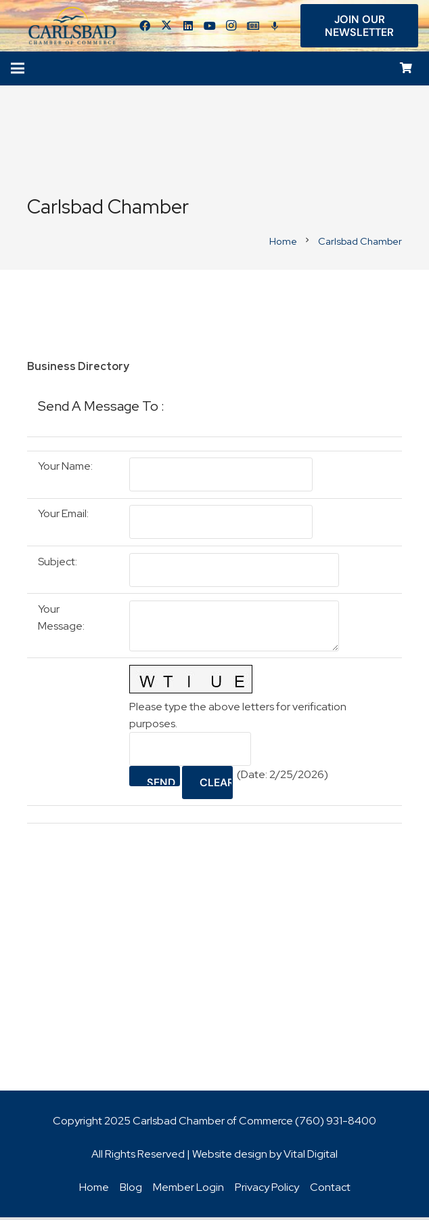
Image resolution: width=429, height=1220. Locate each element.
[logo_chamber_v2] (74, 27)
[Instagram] (235, 27)
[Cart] (406, 71)
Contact (330, 1190)
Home (94, 1190)
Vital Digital (311, 1157)
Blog (131, 1190)
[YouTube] (213, 27)
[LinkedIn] (191, 27)
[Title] (256, 27)
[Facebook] (148, 27)
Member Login (188, 1190)
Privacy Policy (267, 1190)
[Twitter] (170, 27)
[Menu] (17, 71)
